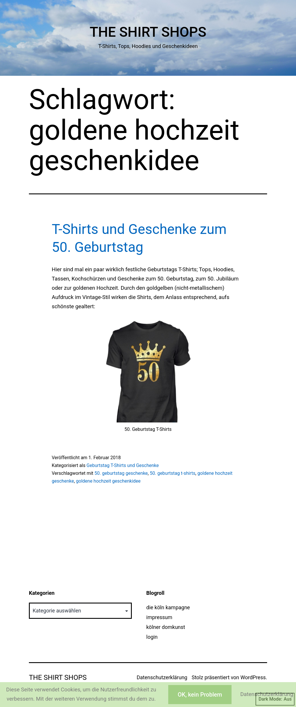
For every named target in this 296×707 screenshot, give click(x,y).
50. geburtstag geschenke (121, 473)
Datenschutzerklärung (162, 677)
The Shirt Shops (148, 32)
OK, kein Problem (200, 694)
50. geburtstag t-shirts (172, 473)
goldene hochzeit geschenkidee (108, 481)
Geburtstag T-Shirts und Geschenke (122, 465)
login (152, 637)
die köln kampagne (168, 607)
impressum (159, 617)
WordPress (253, 677)
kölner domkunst (165, 627)
